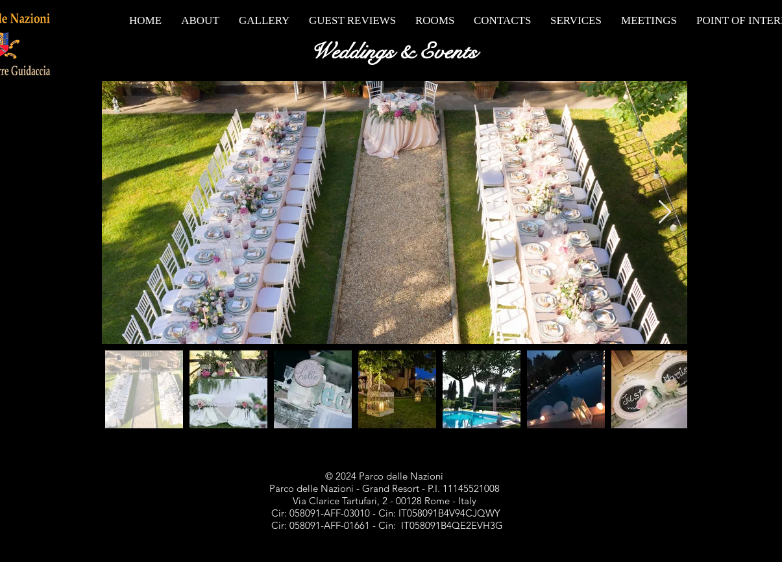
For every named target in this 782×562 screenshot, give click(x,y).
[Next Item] (664, 212)
